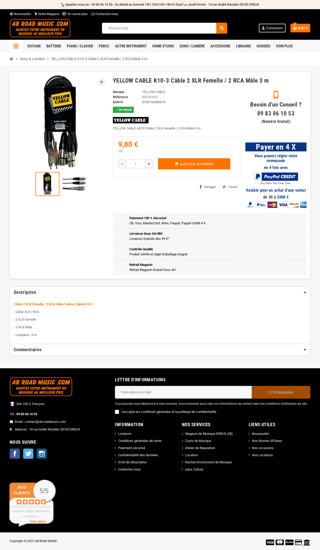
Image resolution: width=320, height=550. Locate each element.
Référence (120, 97)
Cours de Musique (198, 441)
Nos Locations (262, 455)
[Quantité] (135, 164)
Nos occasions (263, 448)
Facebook (15, 454)
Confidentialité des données (138, 455)
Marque (118, 92)
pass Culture (194, 469)
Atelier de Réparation (200, 448)
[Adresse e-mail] (183, 392)
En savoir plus (78, 14)
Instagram (42, 454)
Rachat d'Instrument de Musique (208, 462)
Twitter (28, 454)
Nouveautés (20, 14)
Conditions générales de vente (140, 441)
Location (191, 455)
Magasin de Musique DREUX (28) (209, 434)
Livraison (124, 434)
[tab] (160, 292)
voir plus (38, 521)
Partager (207, 187)
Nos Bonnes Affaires (267, 441)
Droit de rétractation (132, 462)
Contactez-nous (104, 14)
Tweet (229, 187)
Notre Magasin (46, 14)
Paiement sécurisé (131, 448)
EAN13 (118, 102)
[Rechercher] (164, 28)
